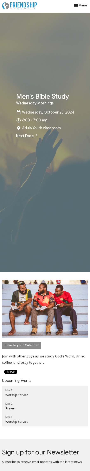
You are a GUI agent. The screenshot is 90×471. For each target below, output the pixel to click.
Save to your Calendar (22, 345)
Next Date (27, 135)
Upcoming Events (17, 380)
